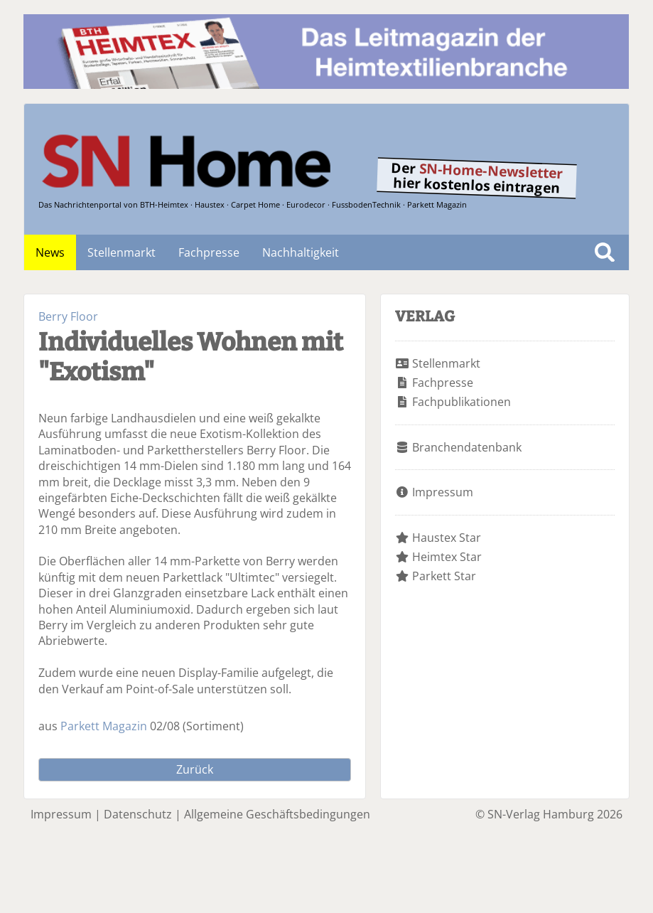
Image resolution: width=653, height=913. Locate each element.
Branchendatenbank (467, 447)
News (50, 252)
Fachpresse (208, 252)
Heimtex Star (447, 557)
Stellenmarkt (121, 252)
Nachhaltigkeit (300, 252)
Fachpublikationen (461, 402)
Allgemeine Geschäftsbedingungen (277, 814)
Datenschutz (138, 814)
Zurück (194, 769)
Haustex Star (446, 537)
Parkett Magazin (103, 726)
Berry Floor (68, 316)
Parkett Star (444, 576)
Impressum (442, 492)
